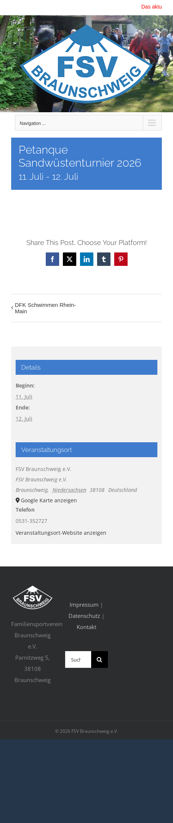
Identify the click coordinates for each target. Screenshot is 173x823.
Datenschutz (84, 615)
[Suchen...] (78, 659)
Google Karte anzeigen (49, 500)
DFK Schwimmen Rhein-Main (45, 308)
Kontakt (86, 627)
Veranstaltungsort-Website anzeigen (61, 532)
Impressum (84, 604)
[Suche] (99, 659)
